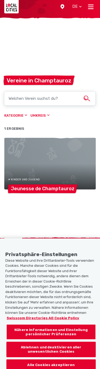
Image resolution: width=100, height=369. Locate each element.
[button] (62, 6)
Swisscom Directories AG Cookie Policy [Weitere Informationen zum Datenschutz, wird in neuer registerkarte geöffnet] (43, 320)
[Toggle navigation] (91, 7)
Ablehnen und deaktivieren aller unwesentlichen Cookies (51, 351)
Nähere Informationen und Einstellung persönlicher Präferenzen (51, 334)
